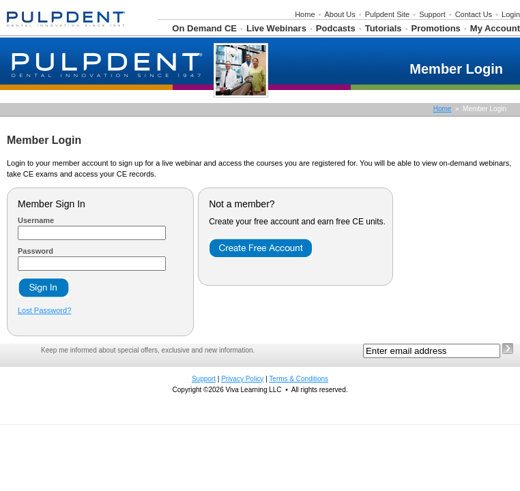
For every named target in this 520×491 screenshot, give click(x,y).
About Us (340, 14)
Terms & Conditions (298, 379)
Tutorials (383, 28)
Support (432, 14)
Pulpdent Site (387, 14)
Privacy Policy (242, 379)
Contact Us (473, 14)
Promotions (436, 28)
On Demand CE (204, 28)
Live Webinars (276, 28)
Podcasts (336, 28)
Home (305, 14)
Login (511, 14)
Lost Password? (44, 310)
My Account (495, 28)
